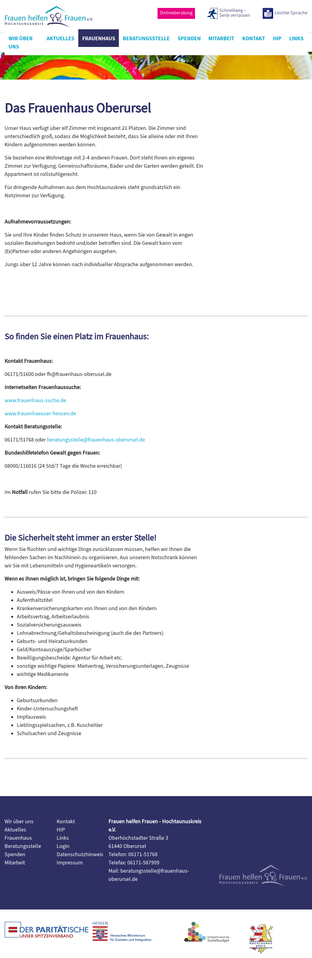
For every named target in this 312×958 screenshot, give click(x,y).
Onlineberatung (176, 13)
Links (296, 38)
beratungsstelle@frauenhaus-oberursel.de (96, 439)
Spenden (189, 38)
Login (63, 846)
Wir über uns (21, 42)
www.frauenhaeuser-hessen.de (40, 413)
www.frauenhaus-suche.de (35, 400)
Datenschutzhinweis (80, 854)
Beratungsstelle (146, 38)
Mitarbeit (221, 38)
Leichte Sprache (291, 13)
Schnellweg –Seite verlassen (234, 13)
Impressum (70, 862)
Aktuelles (60, 38)
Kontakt (253, 38)
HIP (277, 38)
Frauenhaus (98, 38)
